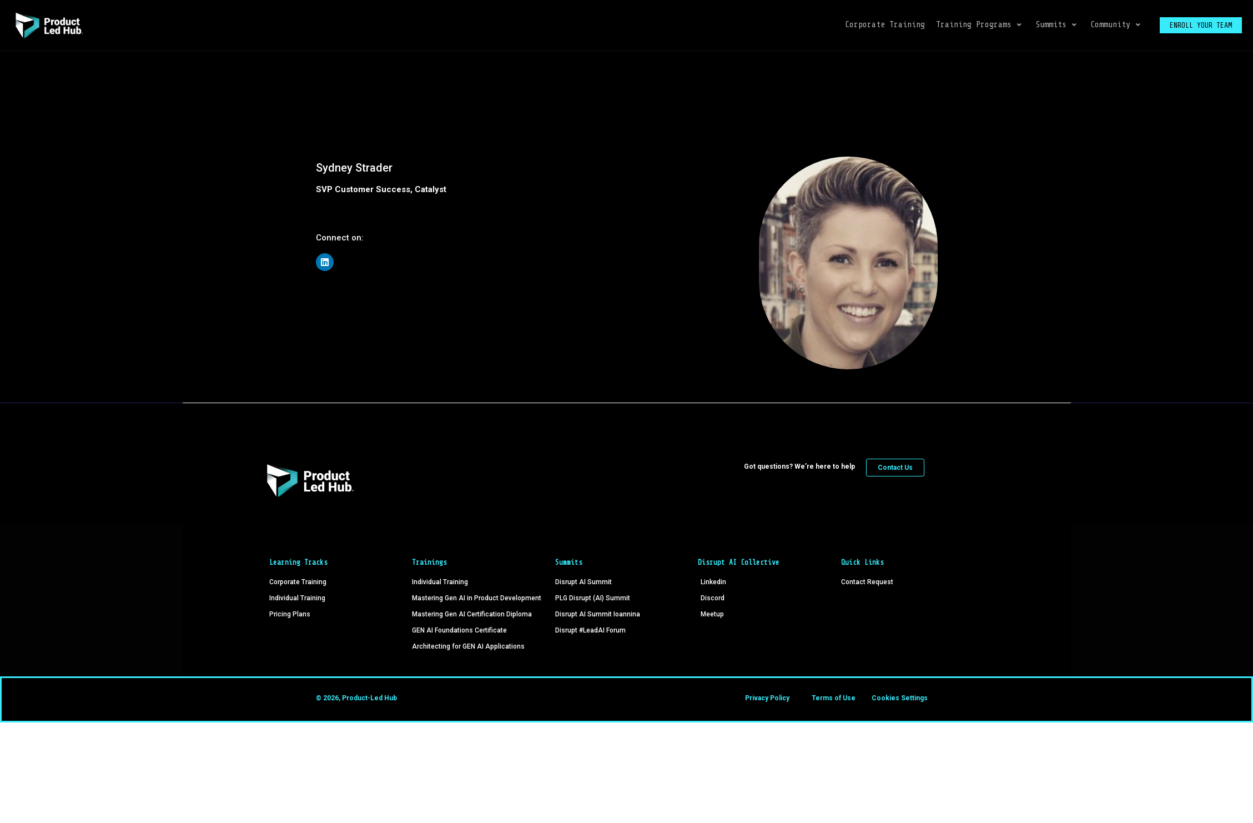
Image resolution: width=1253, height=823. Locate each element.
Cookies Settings (900, 698)
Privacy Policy (767, 698)
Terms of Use (834, 698)
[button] (980, 25)
